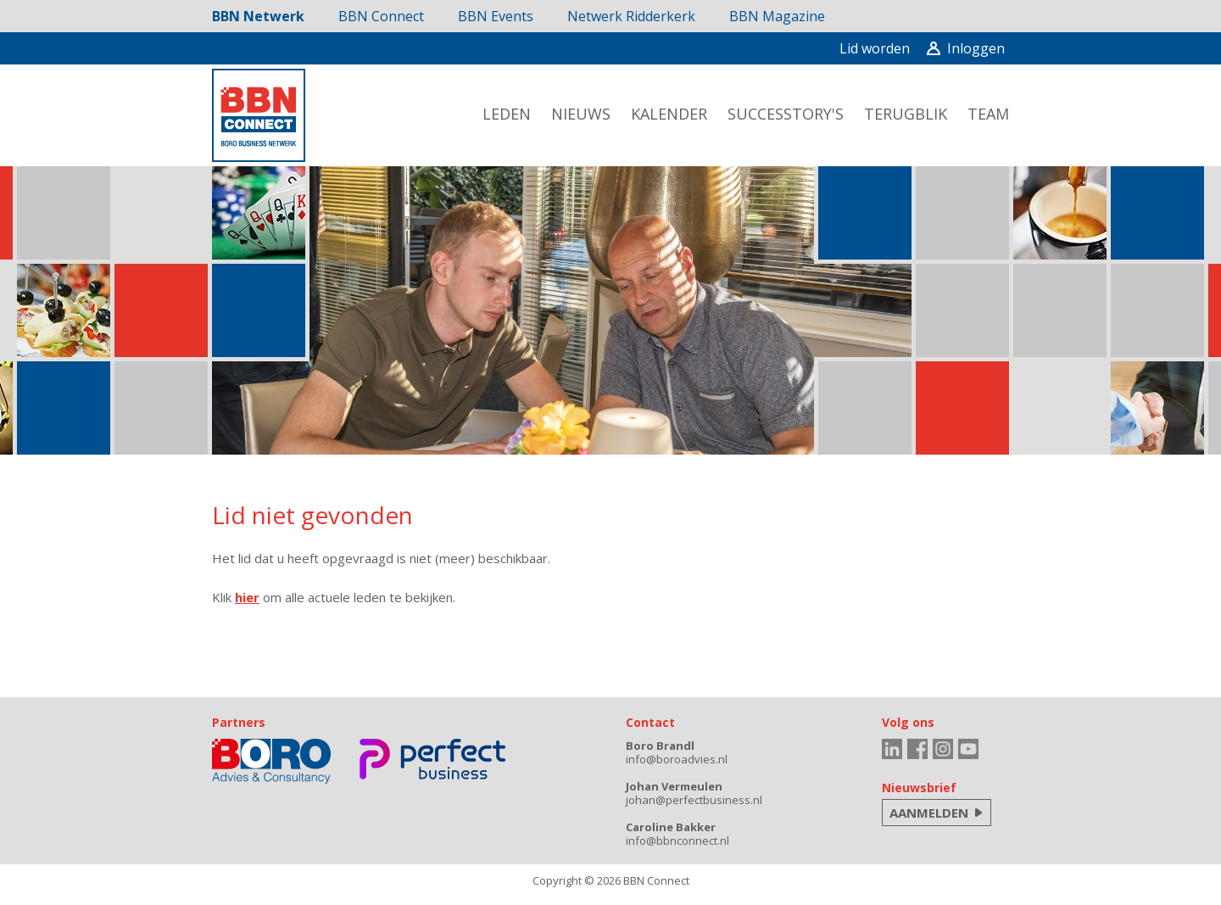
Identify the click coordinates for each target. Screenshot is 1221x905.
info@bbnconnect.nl (677, 840)
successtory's (786, 113)
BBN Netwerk (258, 16)
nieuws (580, 113)
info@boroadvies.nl (677, 759)
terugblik (905, 113)
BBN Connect (381, 16)
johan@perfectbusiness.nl (694, 799)
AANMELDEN (928, 812)
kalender (669, 113)
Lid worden (874, 48)
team (988, 113)
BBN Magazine (777, 16)
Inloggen (966, 48)
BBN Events (495, 16)
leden (506, 113)
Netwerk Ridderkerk (631, 16)
